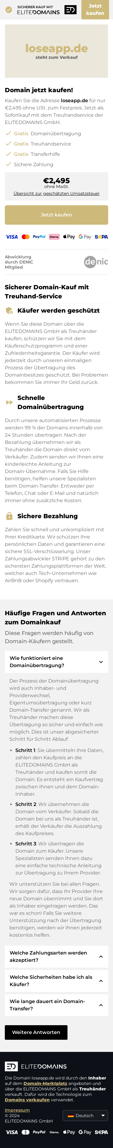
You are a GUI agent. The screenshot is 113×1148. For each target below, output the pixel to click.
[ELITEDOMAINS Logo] (56, 1067)
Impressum (17, 1110)
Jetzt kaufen (95, 9)
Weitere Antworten (36, 1032)
